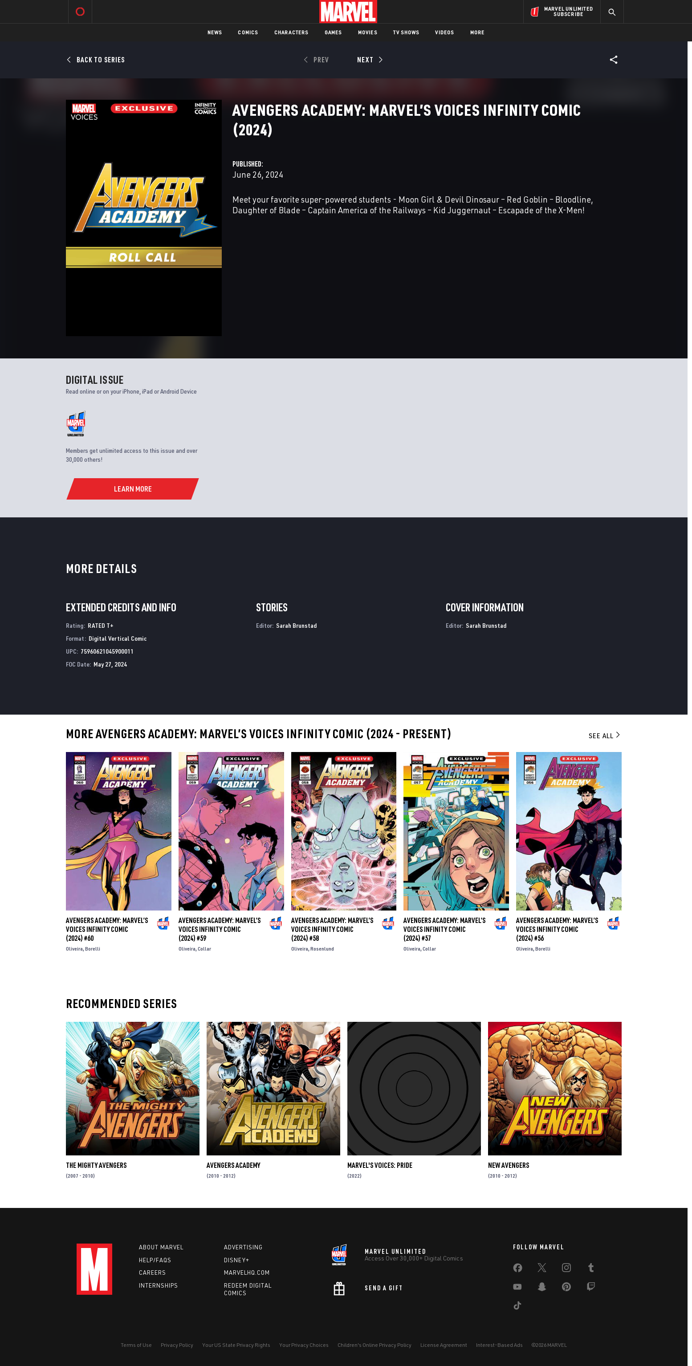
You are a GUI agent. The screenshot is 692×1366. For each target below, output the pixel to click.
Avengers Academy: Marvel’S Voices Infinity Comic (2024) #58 (332, 929)
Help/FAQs (155, 1260)
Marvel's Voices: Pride (379, 1165)
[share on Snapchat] (541, 1288)
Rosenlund (322, 948)
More (477, 32)
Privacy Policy (177, 1345)
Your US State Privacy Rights (236, 1345)
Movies (367, 32)
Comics (248, 32)
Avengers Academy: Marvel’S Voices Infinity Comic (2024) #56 (557, 929)
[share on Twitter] (541, 1269)
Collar (204, 948)
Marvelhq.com (247, 1272)
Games (333, 32)
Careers (152, 1272)
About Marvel (161, 1247)
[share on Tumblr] (590, 1269)
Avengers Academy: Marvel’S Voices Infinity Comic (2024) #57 (444, 929)
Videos (444, 32)
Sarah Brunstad (296, 625)
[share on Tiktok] (517, 1307)
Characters (291, 32)
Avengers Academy (233, 1165)
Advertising (243, 1247)
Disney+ (236, 1260)
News (215, 32)
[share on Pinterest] (566, 1288)
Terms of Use (136, 1345)
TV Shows (406, 32)
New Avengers (508, 1165)
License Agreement (443, 1345)
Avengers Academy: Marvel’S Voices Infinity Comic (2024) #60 (107, 929)
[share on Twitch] (590, 1288)
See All (605, 735)
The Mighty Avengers (96, 1165)
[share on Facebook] (517, 1269)
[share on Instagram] (566, 1269)
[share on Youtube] (517, 1288)
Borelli (92, 948)
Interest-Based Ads (499, 1345)
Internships (158, 1285)
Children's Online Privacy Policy (374, 1345)
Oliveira (74, 948)
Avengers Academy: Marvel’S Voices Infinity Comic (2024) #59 (220, 929)
